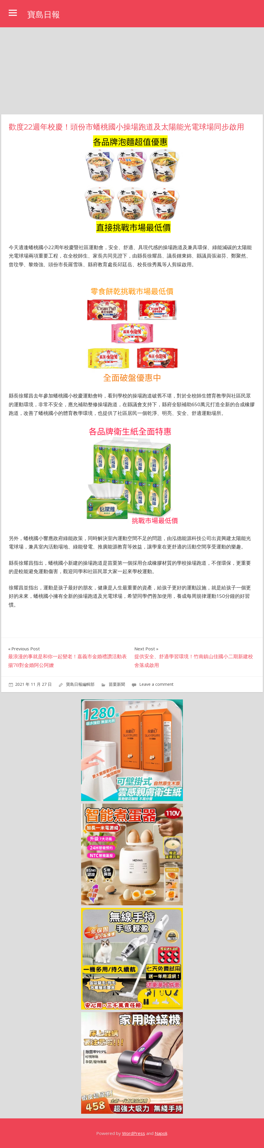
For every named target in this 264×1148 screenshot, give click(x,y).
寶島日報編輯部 (80, 684)
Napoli (161, 1133)
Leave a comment (156, 684)
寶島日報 (46, 14)
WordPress (133, 1133)
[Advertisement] (132, 70)
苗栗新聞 (117, 684)
